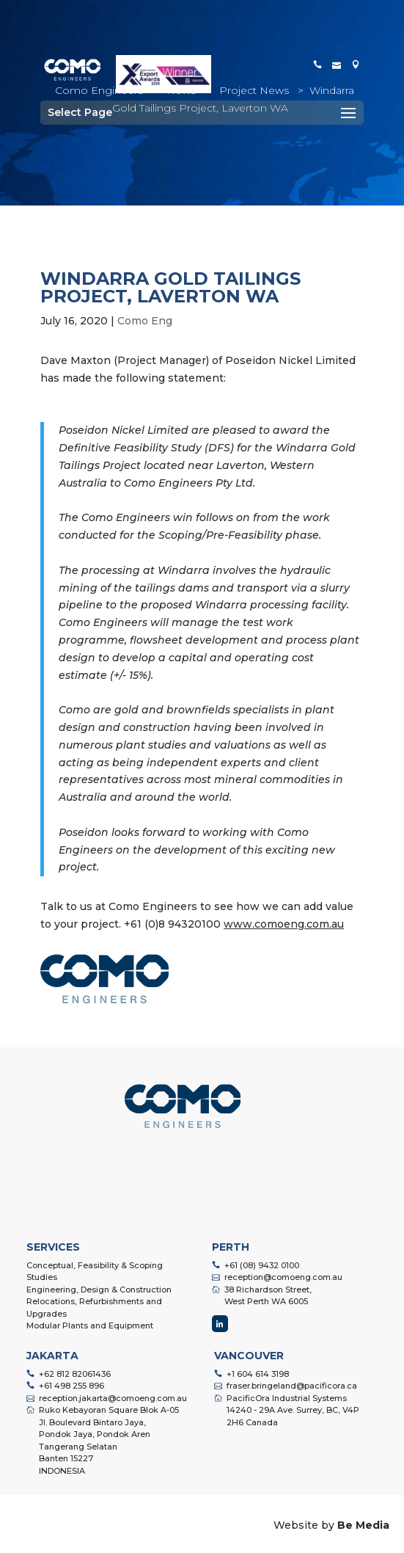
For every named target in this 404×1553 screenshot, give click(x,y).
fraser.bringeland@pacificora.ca (292, 1386)
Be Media (363, 1525)
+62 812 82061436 (75, 1374)
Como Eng (144, 320)
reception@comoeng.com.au (283, 1277)
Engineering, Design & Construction (99, 1289)
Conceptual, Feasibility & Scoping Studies (94, 1271)
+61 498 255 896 (71, 1386)
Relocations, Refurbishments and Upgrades (94, 1307)
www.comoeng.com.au (284, 924)
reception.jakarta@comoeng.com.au (113, 1398)
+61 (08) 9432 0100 (261, 1265)
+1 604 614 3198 (258, 1374)
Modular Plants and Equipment (89, 1325)
